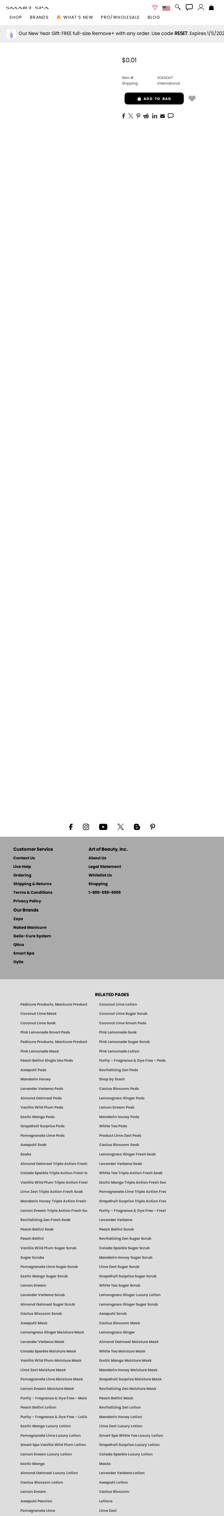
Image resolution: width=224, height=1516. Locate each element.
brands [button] (39, 17)
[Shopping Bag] (211, 8)
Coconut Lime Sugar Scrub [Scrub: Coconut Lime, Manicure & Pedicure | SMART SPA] (123, 1013)
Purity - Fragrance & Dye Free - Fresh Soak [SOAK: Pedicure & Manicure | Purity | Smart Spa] (132, 1210)
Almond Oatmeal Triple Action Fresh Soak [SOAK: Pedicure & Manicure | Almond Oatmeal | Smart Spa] (53, 1164)
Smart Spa (23, 953)
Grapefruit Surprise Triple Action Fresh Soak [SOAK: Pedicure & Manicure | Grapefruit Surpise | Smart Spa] (132, 1201)
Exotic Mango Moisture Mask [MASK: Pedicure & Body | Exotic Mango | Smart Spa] (125, 1360)
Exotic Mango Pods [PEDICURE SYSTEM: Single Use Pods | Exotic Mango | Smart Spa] (37, 1117)
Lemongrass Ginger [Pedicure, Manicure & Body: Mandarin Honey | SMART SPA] (117, 1332)
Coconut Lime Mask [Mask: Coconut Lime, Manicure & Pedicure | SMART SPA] (38, 1013)
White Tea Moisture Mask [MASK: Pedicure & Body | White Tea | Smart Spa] (122, 1351)
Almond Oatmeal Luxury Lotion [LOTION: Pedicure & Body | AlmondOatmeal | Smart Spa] (49, 1473)
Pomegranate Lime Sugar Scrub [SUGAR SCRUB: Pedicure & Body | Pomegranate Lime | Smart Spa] (49, 1267)
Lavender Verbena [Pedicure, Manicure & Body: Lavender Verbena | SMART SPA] (115, 1220)
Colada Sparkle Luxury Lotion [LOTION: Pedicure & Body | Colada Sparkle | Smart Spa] (126, 1454)
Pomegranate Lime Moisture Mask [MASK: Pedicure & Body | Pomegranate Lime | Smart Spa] (51, 1379)
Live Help (22, 867)
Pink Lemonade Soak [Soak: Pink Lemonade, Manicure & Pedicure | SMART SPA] (118, 1032)
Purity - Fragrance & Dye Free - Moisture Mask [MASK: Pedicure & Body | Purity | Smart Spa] (53, 1398)
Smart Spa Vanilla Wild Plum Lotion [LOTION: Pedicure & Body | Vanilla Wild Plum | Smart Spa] (53, 1445)
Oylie (18, 962)
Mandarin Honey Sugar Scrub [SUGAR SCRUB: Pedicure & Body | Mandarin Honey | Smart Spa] (125, 1257)
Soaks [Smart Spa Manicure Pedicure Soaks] (25, 1154)
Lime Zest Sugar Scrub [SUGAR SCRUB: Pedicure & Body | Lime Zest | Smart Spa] (119, 1267)
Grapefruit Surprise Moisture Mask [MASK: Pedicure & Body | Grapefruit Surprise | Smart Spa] (130, 1379)
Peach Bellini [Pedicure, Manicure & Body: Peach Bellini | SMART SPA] (32, 1238)
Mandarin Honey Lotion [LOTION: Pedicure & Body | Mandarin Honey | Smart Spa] (120, 1417)
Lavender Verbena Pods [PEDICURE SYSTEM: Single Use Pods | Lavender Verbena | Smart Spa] (41, 1088)
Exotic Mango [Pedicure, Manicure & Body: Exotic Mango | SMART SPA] (32, 1464)
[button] (27, 7)
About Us (97, 858)
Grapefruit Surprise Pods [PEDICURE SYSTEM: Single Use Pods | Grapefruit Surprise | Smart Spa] (42, 1126)
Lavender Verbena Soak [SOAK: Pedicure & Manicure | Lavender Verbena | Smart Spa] (120, 1164)
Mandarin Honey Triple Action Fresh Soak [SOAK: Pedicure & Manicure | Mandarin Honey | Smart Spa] (53, 1201)
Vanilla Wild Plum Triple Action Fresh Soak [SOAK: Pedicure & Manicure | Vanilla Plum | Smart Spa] (53, 1182)
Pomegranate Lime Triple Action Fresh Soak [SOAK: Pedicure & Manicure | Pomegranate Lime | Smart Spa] (132, 1191)
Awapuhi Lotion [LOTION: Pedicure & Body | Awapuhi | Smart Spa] (113, 1482)
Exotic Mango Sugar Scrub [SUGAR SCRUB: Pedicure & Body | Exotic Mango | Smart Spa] (44, 1276)
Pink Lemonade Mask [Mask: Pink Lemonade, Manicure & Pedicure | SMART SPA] (39, 1051)
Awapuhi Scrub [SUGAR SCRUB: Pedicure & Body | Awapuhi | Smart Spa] (113, 1313)
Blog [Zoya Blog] (154, 17)
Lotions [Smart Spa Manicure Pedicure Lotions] (106, 1501)
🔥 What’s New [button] (74, 17)
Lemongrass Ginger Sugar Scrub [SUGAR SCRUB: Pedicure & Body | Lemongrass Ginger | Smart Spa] (128, 1304)
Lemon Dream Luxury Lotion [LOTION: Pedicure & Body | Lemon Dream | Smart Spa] (46, 1454)
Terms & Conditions (32, 893)
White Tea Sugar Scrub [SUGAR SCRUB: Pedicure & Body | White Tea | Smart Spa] (119, 1285)
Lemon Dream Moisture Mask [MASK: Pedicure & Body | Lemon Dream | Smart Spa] (47, 1388)
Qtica (18, 945)
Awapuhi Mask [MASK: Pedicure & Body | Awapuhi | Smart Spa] (33, 1323)
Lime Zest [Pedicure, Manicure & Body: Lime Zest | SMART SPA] (108, 1510)
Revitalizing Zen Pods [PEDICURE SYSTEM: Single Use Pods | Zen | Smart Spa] (118, 1070)
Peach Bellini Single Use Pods (46, 1060)
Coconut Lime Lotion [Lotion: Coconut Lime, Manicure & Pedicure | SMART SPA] (118, 1004)
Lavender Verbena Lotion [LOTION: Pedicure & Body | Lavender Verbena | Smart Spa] (122, 1473)
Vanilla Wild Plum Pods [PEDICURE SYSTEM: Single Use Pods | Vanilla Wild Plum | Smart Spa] (41, 1107)
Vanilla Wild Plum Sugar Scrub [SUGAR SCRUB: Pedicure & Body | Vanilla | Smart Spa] (48, 1248)
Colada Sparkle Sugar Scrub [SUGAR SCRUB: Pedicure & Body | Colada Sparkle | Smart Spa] (124, 1248)
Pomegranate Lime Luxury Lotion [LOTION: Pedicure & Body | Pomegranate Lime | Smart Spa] (50, 1435)
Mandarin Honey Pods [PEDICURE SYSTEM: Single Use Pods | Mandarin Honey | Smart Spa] (119, 1117)
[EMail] (162, 115)
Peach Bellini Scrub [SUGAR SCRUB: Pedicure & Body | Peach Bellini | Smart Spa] (116, 1229)
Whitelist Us (100, 875)
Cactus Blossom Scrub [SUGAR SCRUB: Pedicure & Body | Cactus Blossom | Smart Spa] (41, 1313)
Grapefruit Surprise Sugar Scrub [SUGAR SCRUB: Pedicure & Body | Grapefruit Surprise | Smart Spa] (128, 1276)
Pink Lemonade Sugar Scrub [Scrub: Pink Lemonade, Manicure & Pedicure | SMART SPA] (124, 1042)
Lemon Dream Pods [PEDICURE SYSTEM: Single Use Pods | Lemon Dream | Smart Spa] (117, 1107)
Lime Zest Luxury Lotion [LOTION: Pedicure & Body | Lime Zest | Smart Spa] (120, 1426)
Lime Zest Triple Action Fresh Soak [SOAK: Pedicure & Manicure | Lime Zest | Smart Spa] (51, 1191)
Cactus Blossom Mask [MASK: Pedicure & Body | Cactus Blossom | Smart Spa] (119, 1323)
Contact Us (24, 858)
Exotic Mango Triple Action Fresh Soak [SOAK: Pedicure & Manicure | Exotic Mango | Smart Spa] (132, 1182)
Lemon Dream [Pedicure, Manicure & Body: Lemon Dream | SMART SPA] (33, 1491)
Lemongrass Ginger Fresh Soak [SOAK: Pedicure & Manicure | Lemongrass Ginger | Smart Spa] (127, 1154)
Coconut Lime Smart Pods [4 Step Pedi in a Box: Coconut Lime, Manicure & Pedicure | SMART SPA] (122, 1023)
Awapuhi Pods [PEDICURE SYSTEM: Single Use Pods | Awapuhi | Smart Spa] (33, 1070)
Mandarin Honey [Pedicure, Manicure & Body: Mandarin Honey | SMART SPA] (35, 1079)
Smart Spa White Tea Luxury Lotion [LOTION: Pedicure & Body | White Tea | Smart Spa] (131, 1435)
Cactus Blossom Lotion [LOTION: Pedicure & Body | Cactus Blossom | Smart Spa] (41, 1482)
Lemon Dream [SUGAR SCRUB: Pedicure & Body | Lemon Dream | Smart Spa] (33, 1285)
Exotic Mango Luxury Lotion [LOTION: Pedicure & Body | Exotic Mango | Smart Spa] (45, 1426)
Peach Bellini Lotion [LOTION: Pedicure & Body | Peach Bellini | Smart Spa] (38, 1407)
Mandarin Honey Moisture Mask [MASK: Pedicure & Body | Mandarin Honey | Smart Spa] (128, 1370)
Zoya (18, 919)
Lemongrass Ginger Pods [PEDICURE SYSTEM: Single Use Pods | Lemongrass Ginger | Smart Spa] (122, 1098)
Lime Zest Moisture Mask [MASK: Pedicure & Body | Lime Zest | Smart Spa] (43, 1370)
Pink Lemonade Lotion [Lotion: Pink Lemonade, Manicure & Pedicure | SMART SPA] (119, 1051)
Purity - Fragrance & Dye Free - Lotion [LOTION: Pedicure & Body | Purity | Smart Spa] (53, 1417)
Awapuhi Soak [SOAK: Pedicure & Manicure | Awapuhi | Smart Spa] (33, 1145)
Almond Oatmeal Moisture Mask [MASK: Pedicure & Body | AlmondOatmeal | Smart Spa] (129, 1342)
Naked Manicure (29, 928)
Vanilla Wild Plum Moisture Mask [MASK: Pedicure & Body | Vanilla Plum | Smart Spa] (50, 1360)
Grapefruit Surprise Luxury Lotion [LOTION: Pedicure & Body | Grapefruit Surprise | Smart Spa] (129, 1445)
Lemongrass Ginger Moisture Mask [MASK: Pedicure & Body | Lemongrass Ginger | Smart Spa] (52, 1332)
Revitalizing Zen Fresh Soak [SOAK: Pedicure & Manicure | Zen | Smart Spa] (45, 1220)
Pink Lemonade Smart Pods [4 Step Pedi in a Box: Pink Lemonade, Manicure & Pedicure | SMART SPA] (45, 1032)
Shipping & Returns (32, 884)
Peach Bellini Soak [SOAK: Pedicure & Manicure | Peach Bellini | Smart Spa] (37, 1229)
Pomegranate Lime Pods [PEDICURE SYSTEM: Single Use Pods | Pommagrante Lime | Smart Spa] (42, 1135)
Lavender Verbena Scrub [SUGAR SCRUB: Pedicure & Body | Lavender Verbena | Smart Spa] (42, 1295)
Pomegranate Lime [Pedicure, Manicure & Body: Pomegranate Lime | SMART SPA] (37, 1510)
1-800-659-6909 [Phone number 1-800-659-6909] (104, 893)
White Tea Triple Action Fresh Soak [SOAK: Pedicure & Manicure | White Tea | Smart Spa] (130, 1173)
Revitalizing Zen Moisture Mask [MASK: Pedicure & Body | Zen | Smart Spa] (127, 1388)
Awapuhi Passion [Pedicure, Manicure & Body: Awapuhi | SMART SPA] (36, 1501)
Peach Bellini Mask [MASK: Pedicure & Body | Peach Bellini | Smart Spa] (116, 1398)
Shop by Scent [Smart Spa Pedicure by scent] (112, 1079)
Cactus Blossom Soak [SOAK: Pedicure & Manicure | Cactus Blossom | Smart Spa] (119, 1145)
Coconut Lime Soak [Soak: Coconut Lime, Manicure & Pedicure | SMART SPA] (38, 1023)
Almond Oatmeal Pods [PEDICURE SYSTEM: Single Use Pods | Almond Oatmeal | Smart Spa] (41, 1098)
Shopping (98, 884)
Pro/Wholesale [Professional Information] (120, 17)
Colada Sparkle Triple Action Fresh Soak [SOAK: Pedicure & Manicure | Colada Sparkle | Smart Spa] (53, 1173)
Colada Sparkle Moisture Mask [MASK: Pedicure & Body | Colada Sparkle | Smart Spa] (48, 1351)
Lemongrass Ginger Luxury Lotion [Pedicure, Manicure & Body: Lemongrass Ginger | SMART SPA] (130, 1295)
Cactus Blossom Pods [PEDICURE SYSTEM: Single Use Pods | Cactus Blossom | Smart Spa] (119, 1088)
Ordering (22, 875)
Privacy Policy (27, 901)
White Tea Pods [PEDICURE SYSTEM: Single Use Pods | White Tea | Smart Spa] (113, 1126)
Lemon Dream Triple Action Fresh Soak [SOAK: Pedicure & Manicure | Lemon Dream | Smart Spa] (53, 1210)
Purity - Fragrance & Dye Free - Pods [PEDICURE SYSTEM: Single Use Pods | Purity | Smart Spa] (132, 1060)
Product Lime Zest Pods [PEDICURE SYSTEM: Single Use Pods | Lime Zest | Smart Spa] (120, 1135)
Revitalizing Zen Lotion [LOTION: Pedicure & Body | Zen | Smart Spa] (120, 1407)
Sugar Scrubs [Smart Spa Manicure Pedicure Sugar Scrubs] (32, 1257)
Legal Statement (104, 867)
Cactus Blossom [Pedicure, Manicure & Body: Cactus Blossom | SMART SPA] (114, 1491)
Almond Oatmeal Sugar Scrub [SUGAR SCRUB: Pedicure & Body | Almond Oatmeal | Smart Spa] (47, 1304)
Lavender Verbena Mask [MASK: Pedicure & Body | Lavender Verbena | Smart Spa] (42, 1342)
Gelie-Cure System (32, 936)
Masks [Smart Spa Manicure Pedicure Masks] (105, 1464)
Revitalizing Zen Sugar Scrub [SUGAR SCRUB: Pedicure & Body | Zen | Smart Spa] (125, 1238)
